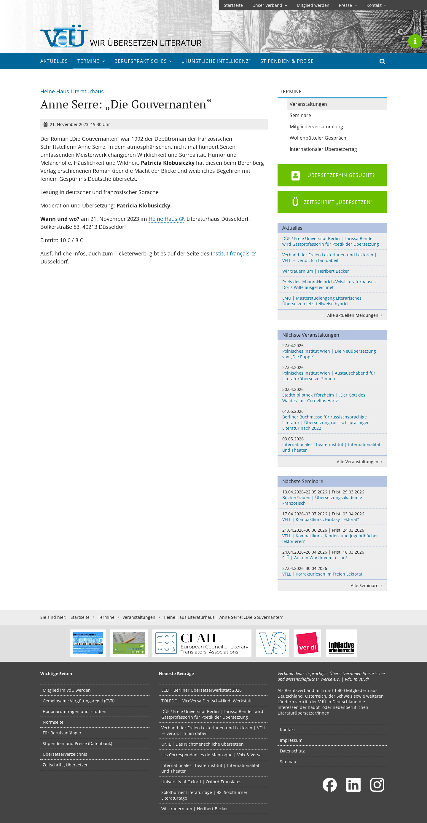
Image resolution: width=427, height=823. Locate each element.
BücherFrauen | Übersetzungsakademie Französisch (332, 497)
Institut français (230, 253)
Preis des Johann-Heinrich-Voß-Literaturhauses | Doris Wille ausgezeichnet (330, 284)
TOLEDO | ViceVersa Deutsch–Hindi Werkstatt (206, 701)
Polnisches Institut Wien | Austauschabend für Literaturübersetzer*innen (332, 373)
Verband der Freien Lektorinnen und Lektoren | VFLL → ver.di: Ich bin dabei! (329, 257)
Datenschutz (292, 751)
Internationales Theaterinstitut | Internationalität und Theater (332, 444)
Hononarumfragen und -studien (74, 711)
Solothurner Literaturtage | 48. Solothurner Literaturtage (204, 795)
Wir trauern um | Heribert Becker (315, 271)
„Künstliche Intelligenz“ (216, 61)
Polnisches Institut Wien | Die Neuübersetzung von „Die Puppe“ (332, 351)
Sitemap (288, 761)
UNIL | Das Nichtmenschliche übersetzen (202, 744)
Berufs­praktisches (143, 61)
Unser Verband (269, 5)
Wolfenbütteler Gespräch (318, 138)
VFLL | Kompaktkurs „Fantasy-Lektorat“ (332, 516)
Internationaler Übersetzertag (323, 149)
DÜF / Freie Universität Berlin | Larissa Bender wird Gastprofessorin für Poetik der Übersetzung (330, 241)
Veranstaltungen (308, 104)
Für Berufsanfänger (62, 733)
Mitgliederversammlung (316, 126)
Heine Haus (163, 218)
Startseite (233, 5)
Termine (91, 61)
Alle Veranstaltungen (360, 461)
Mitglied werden (313, 5)
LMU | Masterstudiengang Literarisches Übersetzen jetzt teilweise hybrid (321, 300)
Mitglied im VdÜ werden (67, 690)
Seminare (300, 115)
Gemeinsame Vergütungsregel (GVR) (78, 701)
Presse (348, 5)
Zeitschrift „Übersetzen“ (66, 765)
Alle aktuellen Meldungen (355, 315)
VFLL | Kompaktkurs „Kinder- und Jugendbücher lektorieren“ (332, 535)
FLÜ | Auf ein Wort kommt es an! (332, 554)
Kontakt (377, 5)
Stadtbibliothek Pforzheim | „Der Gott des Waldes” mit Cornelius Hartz (332, 394)
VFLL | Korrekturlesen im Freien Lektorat (332, 571)
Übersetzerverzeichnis (65, 754)
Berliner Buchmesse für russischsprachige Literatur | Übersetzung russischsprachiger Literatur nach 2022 (332, 419)
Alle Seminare (367, 585)
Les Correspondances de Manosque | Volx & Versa (211, 755)
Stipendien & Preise (287, 61)
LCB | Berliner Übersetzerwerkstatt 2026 (201, 690)
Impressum (291, 740)
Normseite (53, 722)
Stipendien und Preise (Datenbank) (77, 743)
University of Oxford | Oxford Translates (201, 781)
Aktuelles (54, 61)
